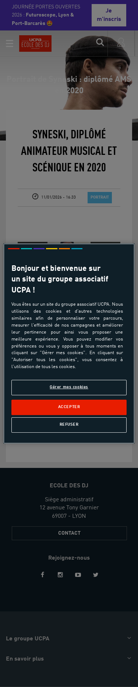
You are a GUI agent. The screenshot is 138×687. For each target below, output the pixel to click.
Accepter (69, 407)
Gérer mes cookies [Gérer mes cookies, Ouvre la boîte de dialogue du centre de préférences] (69, 387)
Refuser (69, 424)
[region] (68, 343)
